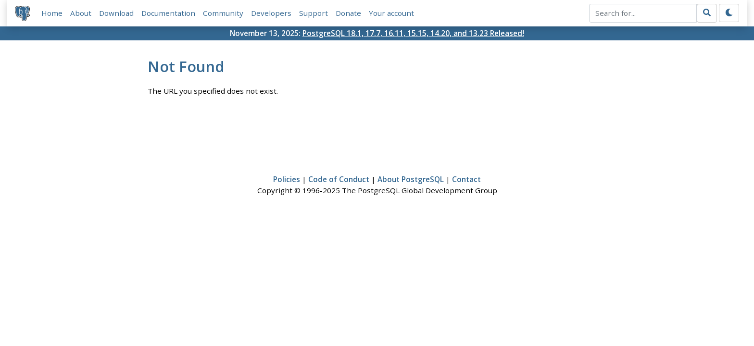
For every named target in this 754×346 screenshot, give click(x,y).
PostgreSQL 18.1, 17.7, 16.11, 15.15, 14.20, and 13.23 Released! (413, 33)
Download (116, 13)
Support (313, 13)
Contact (466, 179)
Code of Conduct (338, 179)
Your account (391, 13)
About (80, 13)
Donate (348, 13)
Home (52, 13)
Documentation (168, 13)
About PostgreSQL (410, 179)
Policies (286, 179)
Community (223, 13)
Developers (271, 13)
